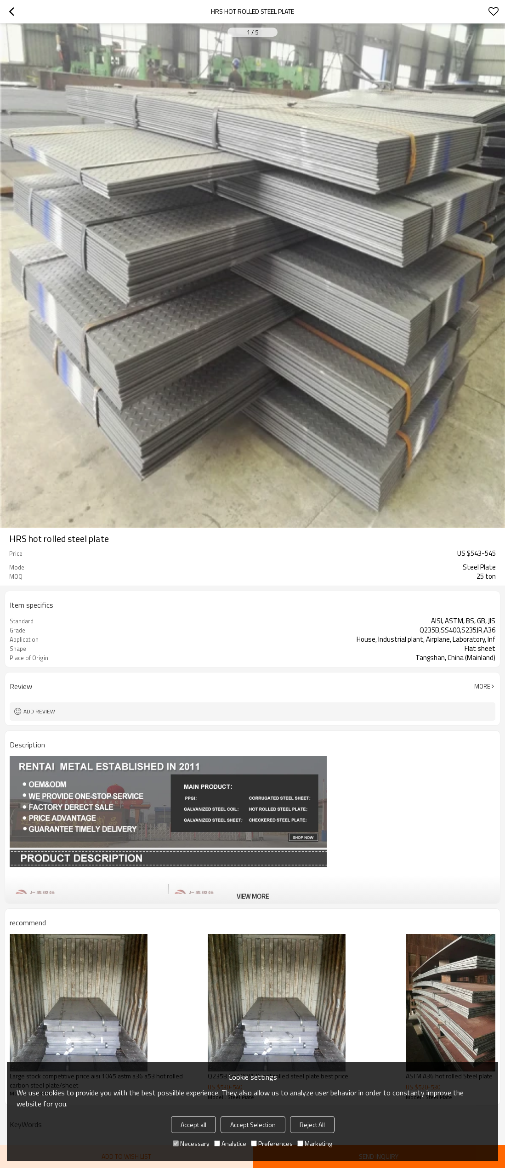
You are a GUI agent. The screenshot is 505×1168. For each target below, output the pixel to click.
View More (253, 896)
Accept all (193, 1124)
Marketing (314, 1143)
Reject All (312, 1124)
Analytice (230, 1143)
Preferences (272, 1143)
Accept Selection (253, 1124)
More (482, 686)
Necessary (191, 1143)
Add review (39, 711)
